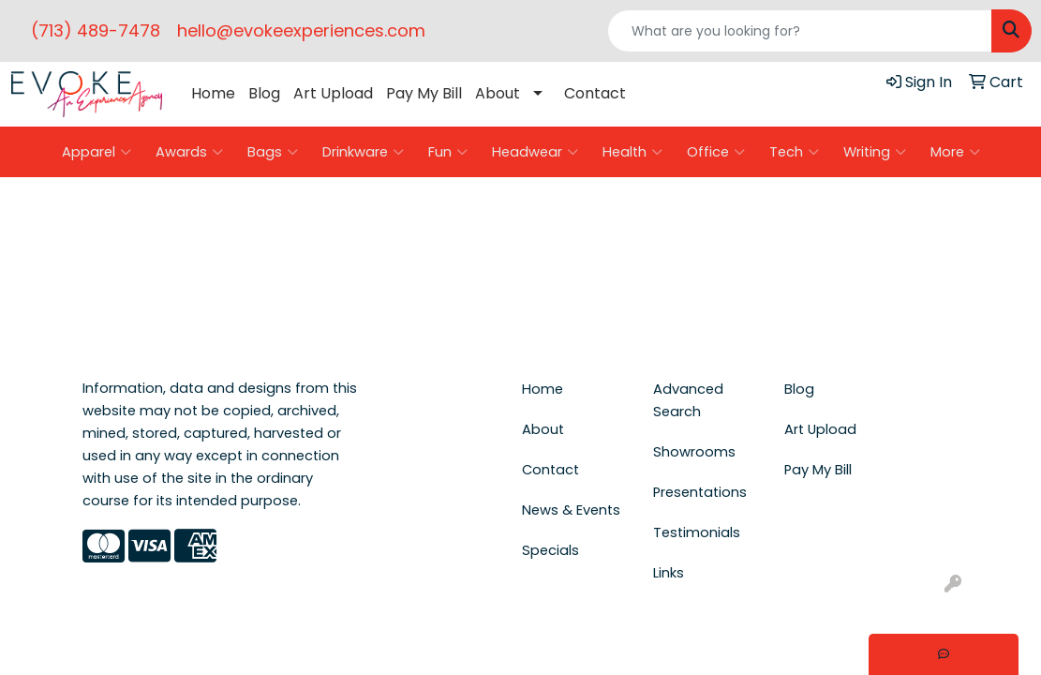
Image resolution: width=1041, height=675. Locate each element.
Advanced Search (688, 400)
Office (716, 152)
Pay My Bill (424, 93)
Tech (794, 152)
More (955, 152)
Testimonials (696, 532)
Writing (874, 152)
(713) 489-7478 (95, 30)
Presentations (700, 492)
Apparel (96, 152)
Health (632, 152)
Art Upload (333, 93)
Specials (550, 550)
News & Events (571, 510)
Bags (272, 152)
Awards (189, 152)
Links (668, 572)
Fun (448, 152)
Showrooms (694, 451)
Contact (595, 93)
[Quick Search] (799, 30)
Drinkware (363, 152)
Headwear (535, 152)
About (497, 93)
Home (213, 93)
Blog (264, 93)
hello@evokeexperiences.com (301, 30)
